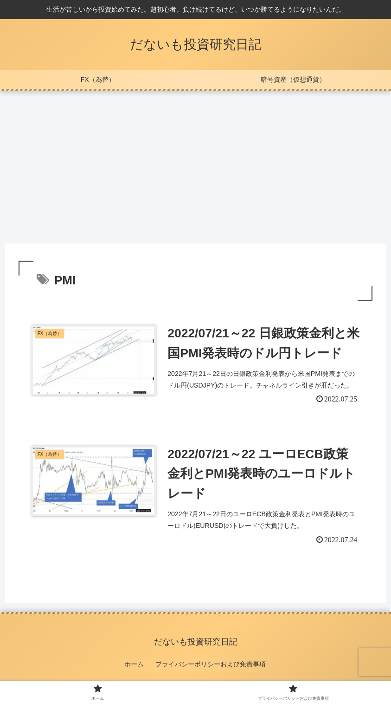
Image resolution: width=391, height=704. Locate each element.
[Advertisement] (195, 167)
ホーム (135, 666)
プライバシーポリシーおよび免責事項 (210, 666)
